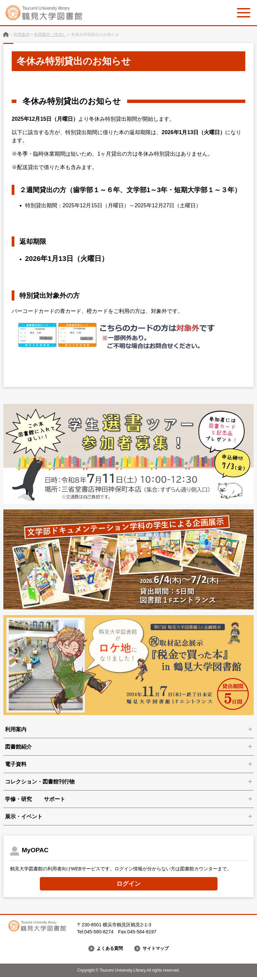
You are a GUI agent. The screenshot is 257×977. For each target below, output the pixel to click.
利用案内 (22, 34)
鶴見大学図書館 (5, 34)
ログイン (128, 883)
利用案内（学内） (50, 34)
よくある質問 (109, 948)
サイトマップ (157, 948)
